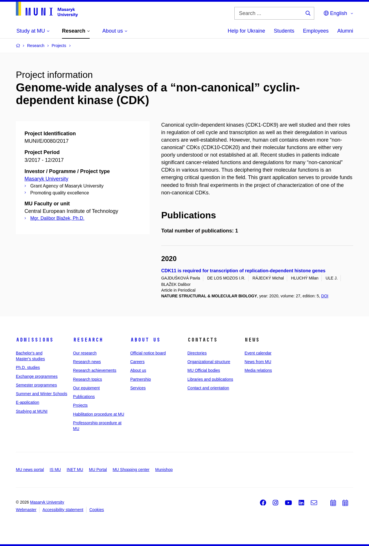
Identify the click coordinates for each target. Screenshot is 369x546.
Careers (137, 361)
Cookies (96, 509)
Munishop (164, 469)
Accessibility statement (62, 509)
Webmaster (26, 509)
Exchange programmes (37, 376)
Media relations (258, 370)
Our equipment (86, 388)
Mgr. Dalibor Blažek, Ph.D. (57, 218)
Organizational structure (208, 361)
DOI (324, 296)
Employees (316, 31)
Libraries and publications (210, 379)
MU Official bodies (203, 370)
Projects (80, 405)
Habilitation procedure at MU (98, 414)
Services (138, 388)
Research (88, 340)
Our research (85, 353)
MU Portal (98, 469)
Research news (87, 361)
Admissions (34, 340)
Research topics (87, 379)
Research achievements (94, 370)
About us (145, 340)
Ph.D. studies (28, 367)
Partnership (140, 379)
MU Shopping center (131, 469)
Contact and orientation (208, 388)
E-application (27, 402)
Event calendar (257, 353)
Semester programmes (36, 385)
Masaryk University (46, 179)
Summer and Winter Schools (41, 393)
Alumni (345, 31)
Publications (84, 396)
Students (284, 31)
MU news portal (30, 469)
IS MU (55, 469)
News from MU (257, 361)
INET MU (75, 469)
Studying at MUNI (32, 411)
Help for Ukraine (246, 31)
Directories (197, 353)
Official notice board (148, 353)
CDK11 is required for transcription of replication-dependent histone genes (243, 270)
